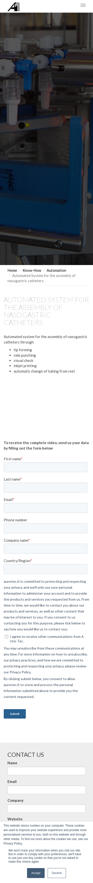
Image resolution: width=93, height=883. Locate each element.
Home (12, 270)
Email (12, 781)
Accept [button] (35, 873)
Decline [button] (57, 873)
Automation (56, 270)
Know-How (32, 270)
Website (15, 819)
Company (15, 800)
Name (12, 763)
